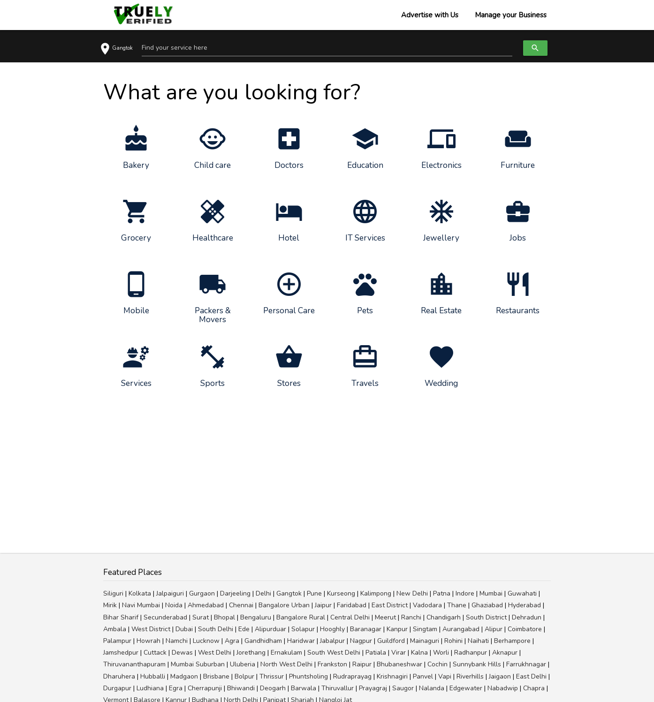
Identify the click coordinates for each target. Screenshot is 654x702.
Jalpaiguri (170, 593)
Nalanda (431, 688)
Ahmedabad (206, 605)
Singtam (425, 629)
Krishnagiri (392, 676)
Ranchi (411, 617)
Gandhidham (263, 640)
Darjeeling (235, 593)
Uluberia (242, 664)
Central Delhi (350, 617)
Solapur (303, 629)
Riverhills (470, 676)
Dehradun (526, 617)
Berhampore (512, 640)
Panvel (423, 676)
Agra (232, 640)
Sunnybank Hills (477, 664)
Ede (244, 629)
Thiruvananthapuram (134, 664)
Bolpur (244, 676)
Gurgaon (202, 593)
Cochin (437, 664)
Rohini (453, 640)
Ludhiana (150, 688)
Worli (441, 652)
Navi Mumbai (141, 605)
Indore (465, 593)
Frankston (332, 664)
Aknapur (504, 652)
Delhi (263, 593)
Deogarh (273, 688)
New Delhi (412, 593)
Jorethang (251, 652)
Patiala (375, 652)
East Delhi (531, 676)
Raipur (362, 664)
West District (150, 629)
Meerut (385, 617)
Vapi (444, 676)
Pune (314, 593)
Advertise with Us (429, 15)
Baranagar (365, 629)
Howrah (148, 640)
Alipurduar (270, 629)
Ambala (114, 629)
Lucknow (206, 640)
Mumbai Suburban (198, 664)
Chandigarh (443, 617)
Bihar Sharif (120, 617)
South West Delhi (333, 652)
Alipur (493, 629)
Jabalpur (332, 640)
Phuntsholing (308, 676)
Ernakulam (286, 652)
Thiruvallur (337, 688)
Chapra (534, 688)
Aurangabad (460, 629)
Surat (200, 617)
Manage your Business (511, 15)
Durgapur (117, 688)
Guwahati (522, 593)
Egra (176, 688)
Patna (441, 593)
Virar (398, 652)
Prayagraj (373, 688)
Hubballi (152, 676)
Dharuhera (119, 676)
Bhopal (224, 617)
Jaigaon (500, 676)
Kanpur (397, 629)
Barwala (303, 688)
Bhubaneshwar (399, 664)
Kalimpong (375, 593)
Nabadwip (502, 688)
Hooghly (332, 629)
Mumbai (490, 593)
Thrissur (271, 676)
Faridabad (351, 605)
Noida (174, 605)
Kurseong (341, 593)
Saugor (403, 688)
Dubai (184, 629)
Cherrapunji (205, 688)
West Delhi (214, 652)
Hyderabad (524, 605)
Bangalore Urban (284, 605)
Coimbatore (525, 629)
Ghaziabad (487, 605)
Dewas (182, 652)
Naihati (478, 640)
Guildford (391, 640)
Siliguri (113, 593)
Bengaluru (255, 617)
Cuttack (155, 652)
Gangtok (289, 593)
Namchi (177, 640)
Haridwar (301, 640)
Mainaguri (424, 640)
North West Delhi (286, 664)
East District (390, 605)
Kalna (419, 652)
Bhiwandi (241, 688)
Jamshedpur (120, 652)
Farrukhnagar (526, 664)
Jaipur (323, 605)
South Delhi (215, 629)
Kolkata (140, 593)
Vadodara (427, 605)
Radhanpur (470, 652)
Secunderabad (165, 617)
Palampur (117, 640)
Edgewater (465, 688)
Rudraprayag (352, 676)
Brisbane (216, 676)
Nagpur (361, 640)
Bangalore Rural (300, 617)
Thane (456, 605)
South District (486, 617)
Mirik (110, 605)
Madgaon (184, 676)
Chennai (241, 605)
